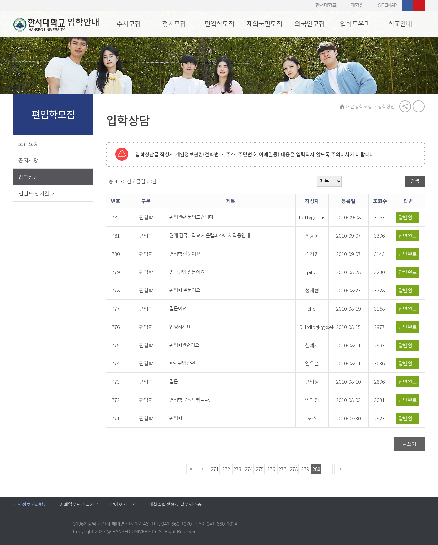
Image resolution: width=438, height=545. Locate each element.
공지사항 (28, 160)
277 (282, 468)
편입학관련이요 (184, 345)
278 (294, 468)
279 (305, 468)
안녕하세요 (180, 327)
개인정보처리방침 (30, 504)
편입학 (175, 418)
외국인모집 (310, 24)
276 (271, 468)
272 (226, 468)
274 (249, 468)
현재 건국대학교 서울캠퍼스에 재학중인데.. (211, 235)
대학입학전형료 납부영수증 (175, 504)
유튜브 (419, 5)
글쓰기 (409, 443)
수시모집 (129, 24)
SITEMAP (387, 5)
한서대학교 (326, 5)
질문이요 (177, 308)
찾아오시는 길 (123, 504)
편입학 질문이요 (184, 290)
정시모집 (174, 24)
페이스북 (407, 5)
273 (237, 468)
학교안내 (400, 24)
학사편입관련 (182, 363)
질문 (173, 381)
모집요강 (28, 143)
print (419, 106)
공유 (405, 106)
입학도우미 (355, 24)
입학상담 (28, 177)
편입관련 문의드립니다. (192, 217)
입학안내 (56, 25)
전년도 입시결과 (36, 193)
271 (215, 468)
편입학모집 (219, 24)
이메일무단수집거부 (78, 504)
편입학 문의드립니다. (189, 400)
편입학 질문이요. (185, 254)
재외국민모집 (264, 24)
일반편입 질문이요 (187, 272)
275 (260, 468)
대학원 (357, 5)
